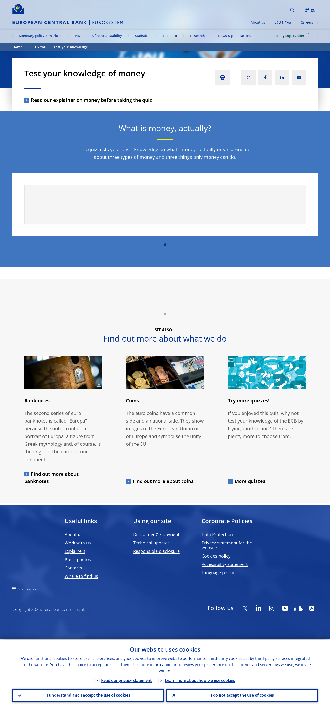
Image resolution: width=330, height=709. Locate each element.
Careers (307, 22)
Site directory (28, 589)
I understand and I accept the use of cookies (88, 695)
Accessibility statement (225, 564)
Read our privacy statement (126, 679)
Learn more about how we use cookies (200, 679)
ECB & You (283, 22)
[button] (301, 10)
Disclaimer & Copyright (156, 534)
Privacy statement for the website (227, 545)
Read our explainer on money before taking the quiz (91, 100)
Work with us (78, 543)
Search (292, 10)
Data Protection (217, 534)
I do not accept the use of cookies (241, 695)
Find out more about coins (163, 481)
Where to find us (81, 576)
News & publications (234, 35)
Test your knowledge (71, 47)
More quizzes (250, 481)
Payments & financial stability (98, 35)
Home (17, 47)
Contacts (73, 568)
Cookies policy (216, 556)
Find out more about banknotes (51, 477)
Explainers (75, 551)
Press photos (78, 559)
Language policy (218, 572)
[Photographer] (98, 385)
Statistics (142, 35)
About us (258, 22)
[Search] (264, 9)
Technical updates (151, 543)
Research (197, 35)
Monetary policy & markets (40, 35)
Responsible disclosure (156, 551)
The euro (169, 35)
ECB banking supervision (287, 35)
